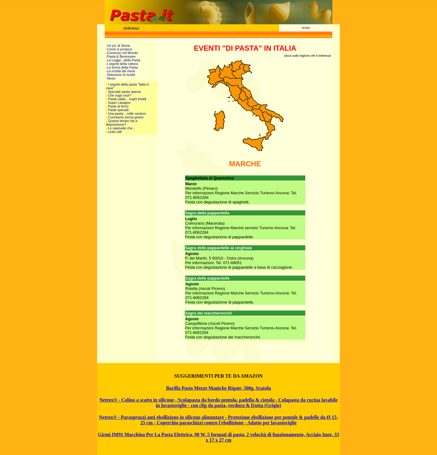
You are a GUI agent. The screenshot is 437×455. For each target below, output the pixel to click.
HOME (306, 27)
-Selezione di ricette (120, 74)
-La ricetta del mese (120, 71)
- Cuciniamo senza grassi (125, 117)
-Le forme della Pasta (122, 67)
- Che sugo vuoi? (118, 95)
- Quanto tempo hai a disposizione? (121, 122)
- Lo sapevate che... (120, 128)
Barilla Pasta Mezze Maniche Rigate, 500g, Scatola (218, 388)
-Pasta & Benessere (121, 56)
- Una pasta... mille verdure (126, 113)
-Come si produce (119, 49)
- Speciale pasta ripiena (123, 91)
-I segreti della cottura (122, 64)
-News (110, 78)
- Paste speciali (117, 110)
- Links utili (114, 132)
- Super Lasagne (118, 102)
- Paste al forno (117, 106)
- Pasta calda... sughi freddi (126, 99)
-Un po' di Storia (118, 45)
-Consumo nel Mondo (122, 53)
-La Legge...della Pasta (123, 60)
